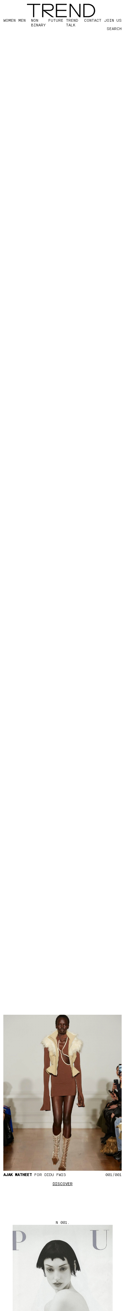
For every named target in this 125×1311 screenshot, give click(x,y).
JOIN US (113, 20)
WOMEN (9, 20)
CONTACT (92, 20)
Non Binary (38, 22)
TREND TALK (72, 22)
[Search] (108, 28)
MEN (22, 20)
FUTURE (55, 20)
